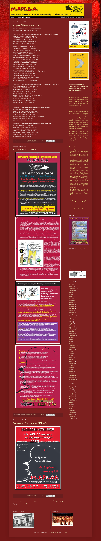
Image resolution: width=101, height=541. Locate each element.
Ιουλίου (71, 337)
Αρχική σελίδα (37, 501)
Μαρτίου (71, 284)
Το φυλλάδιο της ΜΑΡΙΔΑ (25, 149)
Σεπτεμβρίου (72, 316)
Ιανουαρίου (72, 290)
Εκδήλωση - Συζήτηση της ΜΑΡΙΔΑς (30, 423)
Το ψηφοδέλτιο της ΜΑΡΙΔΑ (26, 25)
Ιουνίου (71, 320)
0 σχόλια (42, 140)
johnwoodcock (55, 532)
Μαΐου (70, 294)
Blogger (65, 532)
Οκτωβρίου (72, 306)
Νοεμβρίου (71, 304)
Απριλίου (71, 286)
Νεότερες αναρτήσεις (18, 501)
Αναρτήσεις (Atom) (24, 504)
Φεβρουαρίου (72, 288)
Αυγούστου (72, 308)
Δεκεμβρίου (72, 292)
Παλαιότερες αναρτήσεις (56, 501)
